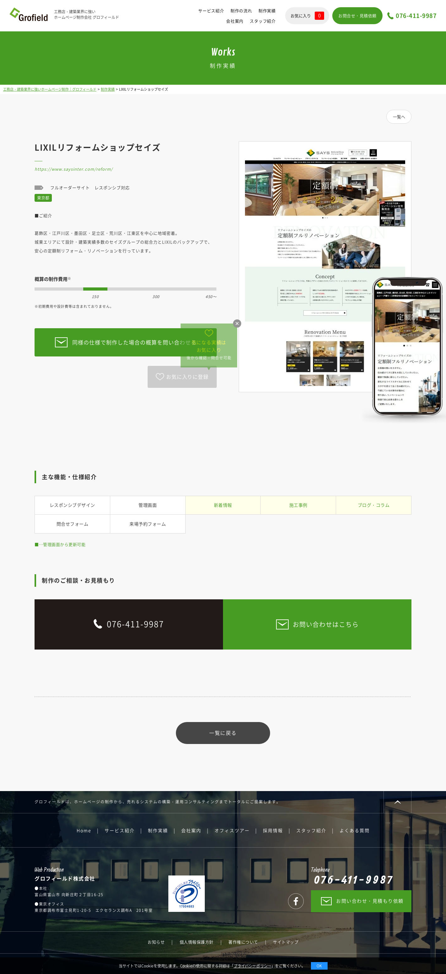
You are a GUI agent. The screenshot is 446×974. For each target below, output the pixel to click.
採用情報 (273, 830)
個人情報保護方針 (197, 942)
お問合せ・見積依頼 (357, 16)
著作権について (243, 942)
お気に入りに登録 (187, 376)
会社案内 (234, 21)
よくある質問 (355, 830)
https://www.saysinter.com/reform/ (74, 169)
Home (84, 830)
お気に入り (307, 16)
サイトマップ (285, 942)
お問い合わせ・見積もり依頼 (370, 900)
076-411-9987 (416, 15)
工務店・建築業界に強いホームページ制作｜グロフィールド (49, 89)
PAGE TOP (397, 802)
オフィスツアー (232, 830)
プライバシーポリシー (252, 966)
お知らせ (156, 942)
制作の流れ (241, 10)
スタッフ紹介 (263, 21)
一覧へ (399, 117)
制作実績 (267, 10)
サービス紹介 (211, 10)
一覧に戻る (223, 732)
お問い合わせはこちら (326, 624)
